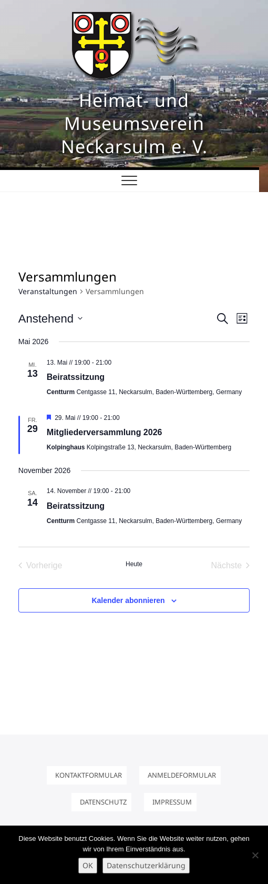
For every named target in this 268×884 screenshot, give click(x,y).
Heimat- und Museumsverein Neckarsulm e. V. (134, 123)
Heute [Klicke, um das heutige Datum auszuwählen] (134, 564)
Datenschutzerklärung (146, 865)
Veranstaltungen (47, 291)
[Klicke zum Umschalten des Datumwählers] (50, 318)
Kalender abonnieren (127, 600)
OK (88, 865)
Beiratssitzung (76, 377)
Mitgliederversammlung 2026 (104, 432)
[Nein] (255, 855)
